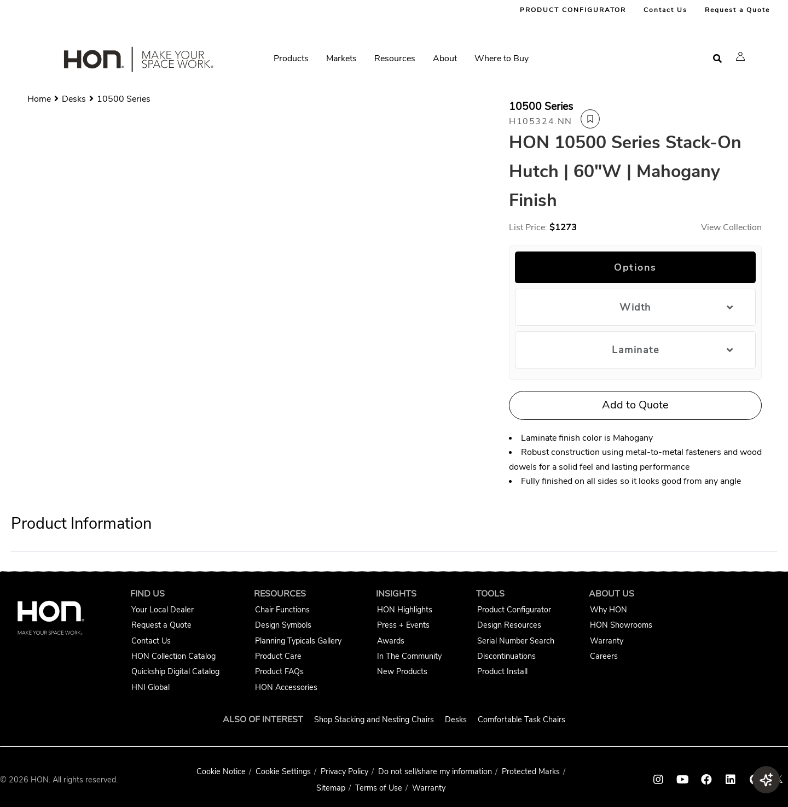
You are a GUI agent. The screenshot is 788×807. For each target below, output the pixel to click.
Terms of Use (378, 787)
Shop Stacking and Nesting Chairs (374, 719)
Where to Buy (501, 58)
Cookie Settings (283, 771)
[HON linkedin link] (730, 779)
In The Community (409, 656)
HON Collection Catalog (173, 656)
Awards (390, 640)
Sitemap (330, 787)
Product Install (502, 671)
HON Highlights (404, 609)
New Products (402, 671)
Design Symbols (283, 624)
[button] (740, 56)
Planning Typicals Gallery (298, 640)
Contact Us (665, 9)
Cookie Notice (221, 771)
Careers (604, 656)
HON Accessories (286, 687)
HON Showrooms (621, 624)
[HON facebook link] (706, 779)
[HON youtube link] (682, 779)
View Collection (731, 227)
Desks (456, 719)
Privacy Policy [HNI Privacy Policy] (344, 771)
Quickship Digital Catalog (175, 671)
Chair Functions (282, 609)
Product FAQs (279, 671)
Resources (394, 58)
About (445, 58)
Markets (341, 58)
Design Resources (509, 624)
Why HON (608, 609)
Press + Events (403, 624)
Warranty (606, 640)
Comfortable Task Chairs (521, 719)
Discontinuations (506, 656)
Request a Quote (737, 9)
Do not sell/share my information (435, 771)
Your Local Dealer (162, 609)
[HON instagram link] (658, 779)
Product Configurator (514, 609)
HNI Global (150, 687)
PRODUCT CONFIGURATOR (573, 9)
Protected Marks (531, 771)
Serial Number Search (515, 640)
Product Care (278, 656)
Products (291, 58)
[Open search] (717, 58)
